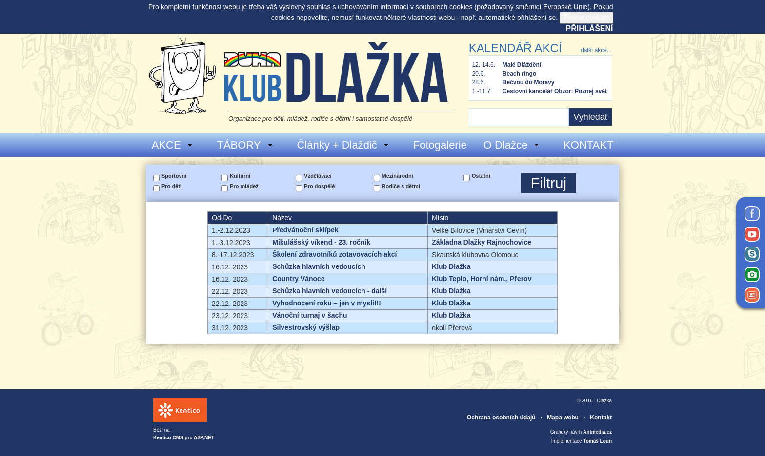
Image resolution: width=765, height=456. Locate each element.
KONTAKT (588, 145)
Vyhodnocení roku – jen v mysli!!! (326, 303)
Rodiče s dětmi (401, 186)
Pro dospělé (319, 186)
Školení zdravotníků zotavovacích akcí (334, 254)
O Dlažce (511, 145)
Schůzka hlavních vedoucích (318, 266)
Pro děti (171, 186)
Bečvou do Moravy (529, 82)
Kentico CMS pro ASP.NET (183, 437)
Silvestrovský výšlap (306, 327)
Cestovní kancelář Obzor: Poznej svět (555, 91)
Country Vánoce (298, 279)
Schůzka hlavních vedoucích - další (329, 291)
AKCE (172, 145)
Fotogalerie (440, 145)
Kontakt (601, 417)
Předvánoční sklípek (305, 230)
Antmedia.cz (597, 432)
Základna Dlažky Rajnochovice (481, 242)
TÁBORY (245, 145)
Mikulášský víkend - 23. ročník (321, 242)
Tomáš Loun (597, 441)
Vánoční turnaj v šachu (309, 315)
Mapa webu (563, 417)
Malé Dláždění (522, 64)
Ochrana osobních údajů (501, 417)
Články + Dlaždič (343, 145)
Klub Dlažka (451, 266)
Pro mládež (244, 186)
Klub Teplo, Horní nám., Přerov (481, 279)
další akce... (596, 50)
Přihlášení (589, 28)
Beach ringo (519, 73)
